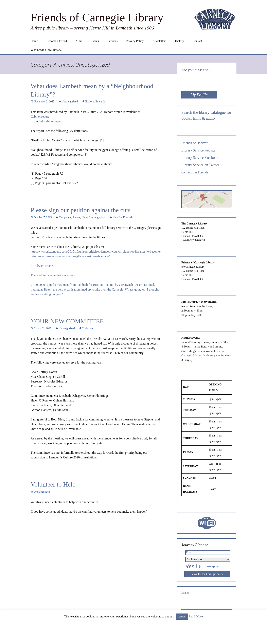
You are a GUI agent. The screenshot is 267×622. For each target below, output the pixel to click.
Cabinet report (40, 116)
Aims (79, 41)
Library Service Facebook (199, 158)
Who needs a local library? (46, 49)
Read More (195, 616)
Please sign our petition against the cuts (81, 210)
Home (34, 41)
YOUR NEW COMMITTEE (67, 321)
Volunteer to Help (53, 484)
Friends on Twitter (194, 143)
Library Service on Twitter (200, 165)
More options (213, 566)
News (85, 217)
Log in (185, 592)
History (179, 41)
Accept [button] (182, 616)
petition (35, 237)
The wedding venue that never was (53, 275)
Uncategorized (70, 101)
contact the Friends (194, 172)
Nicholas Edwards (95, 101)
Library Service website (198, 150)
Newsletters (159, 41)
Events (95, 41)
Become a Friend (57, 41)
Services (112, 41)
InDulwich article (42, 265)
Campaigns (65, 217)
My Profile (199, 95)
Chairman (87, 328)
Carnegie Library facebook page (200, 355)
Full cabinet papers (51, 121)
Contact (197, 41)
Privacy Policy (135, 41)
